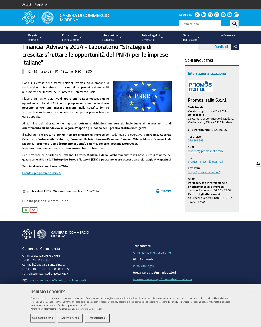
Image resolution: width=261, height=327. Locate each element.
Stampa (164, 204)
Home (24, 47)
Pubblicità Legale (144, 278)
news (90, 47)
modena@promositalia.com (205, 164)
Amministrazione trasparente (152, 265)
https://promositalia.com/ (204, 185)
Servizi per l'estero (40, 47)
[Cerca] (234, 24)
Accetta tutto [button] (70, 318)
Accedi (26, 4)
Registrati (41, 4)
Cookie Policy (95, 309)
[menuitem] (33, 37)
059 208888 (196, 153)
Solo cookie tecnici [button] (43, 318)
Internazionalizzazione (70, 47)
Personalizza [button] (97, 318)
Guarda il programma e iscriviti (41, 186)
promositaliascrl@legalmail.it (206, 174)
